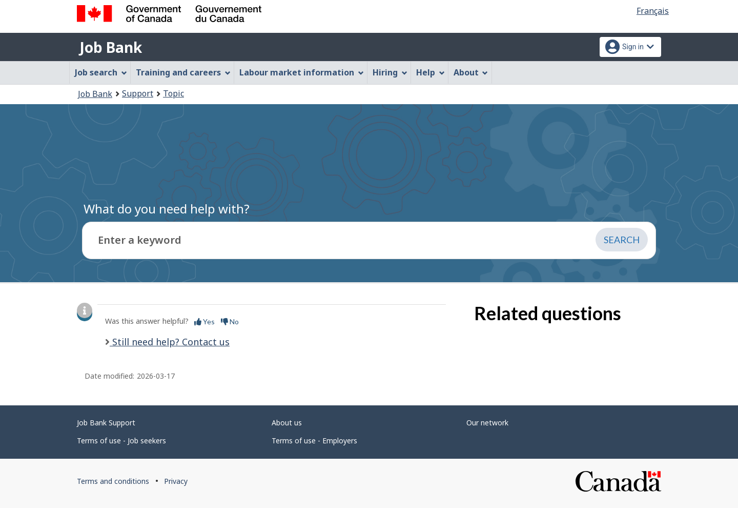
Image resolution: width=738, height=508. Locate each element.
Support (137, 93)
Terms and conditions (113, 481)
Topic (173, 93)
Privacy (176, 481)
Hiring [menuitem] (390, 72)
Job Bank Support (106, 422)
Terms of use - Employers (314, 440)
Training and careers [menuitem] (183, 72)
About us (287, 422)
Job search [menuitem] (101, 72)
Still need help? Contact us (170, 342)
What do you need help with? (167, 209)
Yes (204, 321)
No (230, 321)
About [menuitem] (471, 72)
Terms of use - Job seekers (121, 440)
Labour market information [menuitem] (301, 72)
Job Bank (110, 47)
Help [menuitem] (430, 72)
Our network (487, 422)
